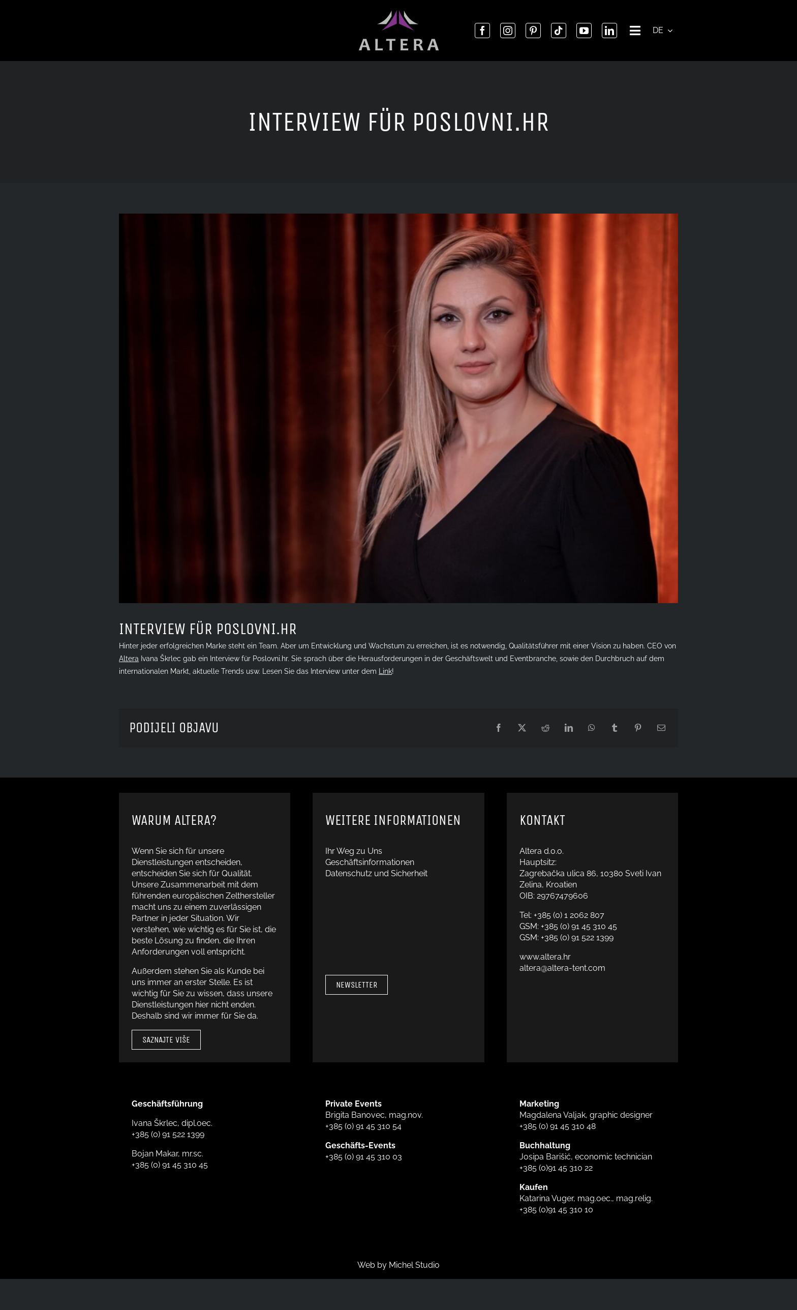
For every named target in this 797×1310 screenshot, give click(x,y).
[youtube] (584, 30)
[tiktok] (558, 30)
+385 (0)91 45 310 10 (556, 1209)
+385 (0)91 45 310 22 (556, 1168)
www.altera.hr (545, 957)
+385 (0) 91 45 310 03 (363, 1157)
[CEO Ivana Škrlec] (398, 408)
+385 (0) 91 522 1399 (577, 937)
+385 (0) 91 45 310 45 (579, 926)
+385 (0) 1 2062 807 (569, 915)
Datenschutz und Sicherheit (376, 873)
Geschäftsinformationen (369, 862)
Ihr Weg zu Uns (353, 851)
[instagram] (507, 30)
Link (385, 671)
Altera (129, 658)
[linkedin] (609, 30)
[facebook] (482, 30)
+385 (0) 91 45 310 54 (363, 1126)
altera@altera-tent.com (562, 968)
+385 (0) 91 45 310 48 (557, 1126)
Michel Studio (414, 1265)
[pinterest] (533, 30)
